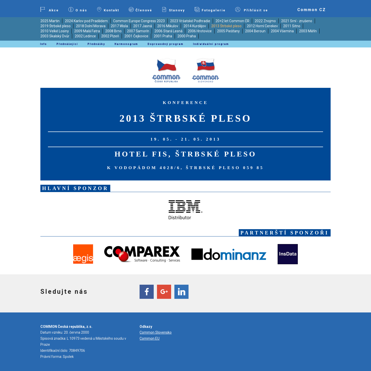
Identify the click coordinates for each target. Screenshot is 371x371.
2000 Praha (186, 36)
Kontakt (108, 9)
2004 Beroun (255, 31)
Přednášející (67, 44)
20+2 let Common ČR (232, 21)
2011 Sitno (291, 26)
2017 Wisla (119, 26)
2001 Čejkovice (136, 36)
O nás (77, 9)
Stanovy (173, 9)
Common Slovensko (156, 332)
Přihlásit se (251, 9)
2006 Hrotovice (200, 31)
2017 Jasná (142, 26)
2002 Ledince (85, 36)
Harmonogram (126, 44)
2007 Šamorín (138, 31)
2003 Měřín (308, 31)
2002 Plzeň (110, 36)
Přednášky (96, 44)
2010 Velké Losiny (54, 31)
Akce (49, 9)
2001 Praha (163, 36)
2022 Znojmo (265, 21)
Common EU (150, 338)
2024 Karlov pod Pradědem (86, 21)
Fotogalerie (210, 9)
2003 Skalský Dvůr (54, 36)
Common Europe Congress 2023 (139, 21)
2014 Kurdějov (194, 26)
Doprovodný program (165, 44)
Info (43, 44)
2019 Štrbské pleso (55, 26)
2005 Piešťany (228, 31)
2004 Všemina (282, 31)
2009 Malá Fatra (87, 31)
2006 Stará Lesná (168, 31)
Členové (140, 9)
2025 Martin (50, 21)
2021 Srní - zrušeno (296, 21)
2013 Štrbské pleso (226, 26)
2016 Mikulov (167, 26)
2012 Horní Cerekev (262, 26)
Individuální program (211, 44)
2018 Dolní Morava (90, 26)
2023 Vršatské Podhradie (190, 21)
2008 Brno (113, 31)
